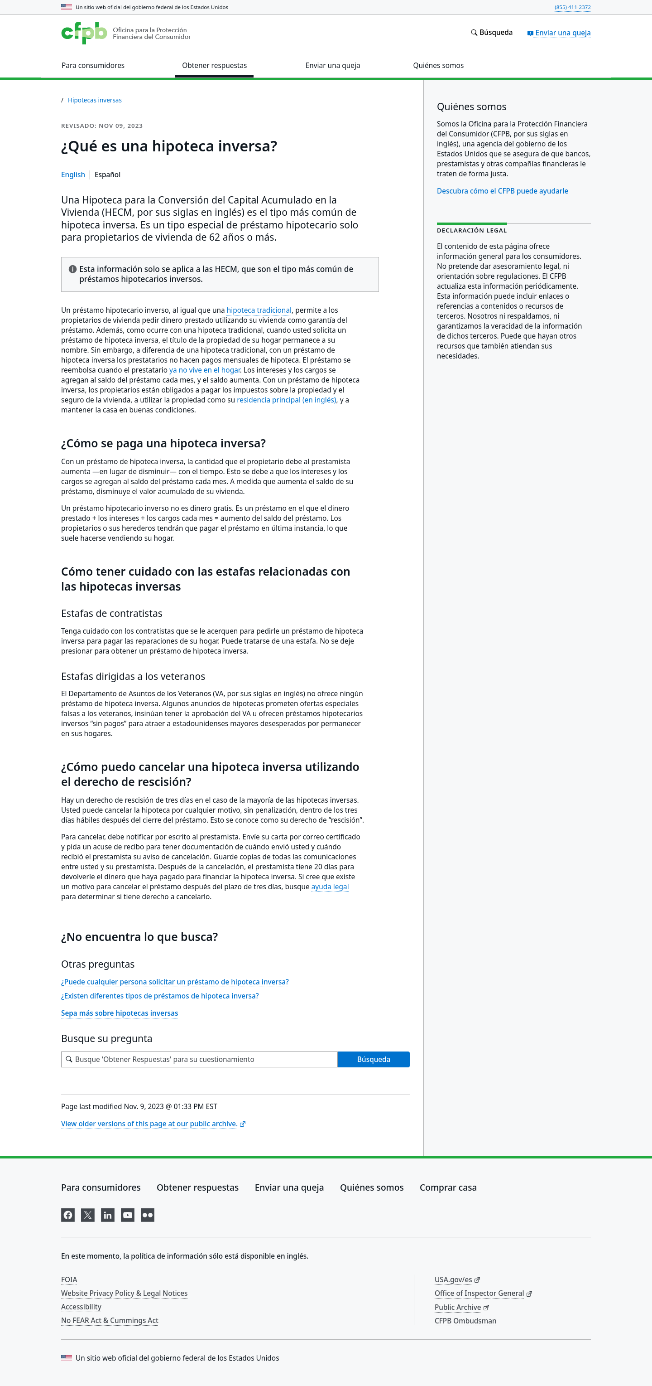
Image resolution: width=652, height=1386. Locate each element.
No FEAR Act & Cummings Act (109, 1320)
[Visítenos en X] (88, 1213)
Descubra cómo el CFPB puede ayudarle (502, 190)
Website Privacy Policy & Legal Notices (124, 1293)
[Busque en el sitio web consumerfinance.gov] (491, 32)
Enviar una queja (559, 32)
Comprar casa (448, 1187)
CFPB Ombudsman (466, 1320)
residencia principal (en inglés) (286, 400)
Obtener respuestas (198, 1187)
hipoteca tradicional (259, 310)
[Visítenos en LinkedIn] (108, 1213)
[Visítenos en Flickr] (147, 1213)
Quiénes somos (372, 1187)
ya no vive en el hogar (204, 370)
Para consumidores (101, 1187)
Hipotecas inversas (95, 100)
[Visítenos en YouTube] (127, 1213)
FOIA (69, 1279)
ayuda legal (330, 887)
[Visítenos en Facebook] (68, 1213)
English (73, 174)
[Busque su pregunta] (199, 1059)
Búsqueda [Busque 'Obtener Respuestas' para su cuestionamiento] (373, 1059)
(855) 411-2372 (573, 7)
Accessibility (81, 1306)
